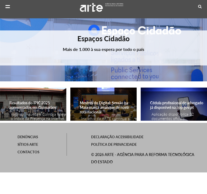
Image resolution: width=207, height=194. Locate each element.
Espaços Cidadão (103, 38)
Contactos (28, 152)
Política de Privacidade (114, 144)
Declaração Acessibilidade (117, 137)
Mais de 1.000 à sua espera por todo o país (103, 49)
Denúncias (28, 137)
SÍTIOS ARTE (28, 144)
